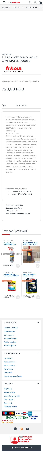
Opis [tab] (4, 105)
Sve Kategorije (9, 331)
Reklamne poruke (10, 407)
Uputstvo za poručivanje (13, 376)
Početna (5, 8)
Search (30, 2)
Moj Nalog (8, 389)
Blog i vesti (8, 403)
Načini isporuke (9, 362)
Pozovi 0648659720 (23, 448)
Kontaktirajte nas (10, 346)
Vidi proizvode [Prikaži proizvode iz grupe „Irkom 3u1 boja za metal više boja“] (38, 297)
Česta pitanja (9, 399)
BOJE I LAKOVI (31, 8)
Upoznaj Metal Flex (11, 328)
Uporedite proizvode (12, 396)
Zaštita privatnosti (10, 338)
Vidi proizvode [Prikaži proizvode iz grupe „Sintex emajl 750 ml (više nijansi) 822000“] (18, 297)
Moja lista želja (9, 392)
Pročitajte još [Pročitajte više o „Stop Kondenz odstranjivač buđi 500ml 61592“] (18, 266)
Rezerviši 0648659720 (38, 266)
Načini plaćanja (9, 365)
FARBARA (16, 8)
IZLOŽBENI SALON (25, 194)
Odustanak (8, 373)
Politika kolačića (10, 342)
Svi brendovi (8, 335)
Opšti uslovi (8, 358)
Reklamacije (8, 369)
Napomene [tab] (21, 105)
